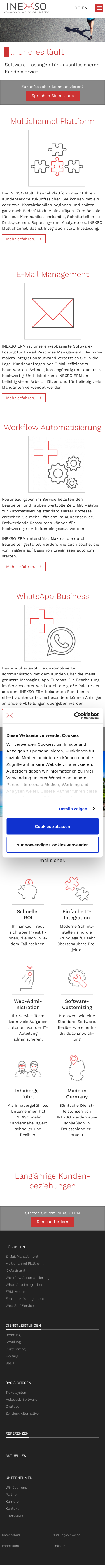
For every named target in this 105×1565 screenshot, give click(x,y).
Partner (12, 1494)
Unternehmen (19, 1478)
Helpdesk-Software (21, 1399)
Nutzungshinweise (66, 1535)
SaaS (10, 1363)
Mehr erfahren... (22, 239)
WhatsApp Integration (24, 1285)
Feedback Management (25, 1298)
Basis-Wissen (18, 1383)
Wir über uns (16, 1487)
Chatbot (12, 1406)
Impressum (15, 1515)
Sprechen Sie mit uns (53, 95)
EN (84, 8)
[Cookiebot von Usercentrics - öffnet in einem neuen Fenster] (75, 715)
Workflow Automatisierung (27, 1278)
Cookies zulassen (52, 826)
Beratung (13, 1335)
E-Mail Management (22, 1256)
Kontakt (12, 1508)
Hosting (12, 1356)
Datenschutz (11, 1535)
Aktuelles (16, 1456)
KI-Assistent (15, 1270)
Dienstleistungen (23, 1325)
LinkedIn (59, 1546)
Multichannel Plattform (25, 1263)
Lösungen (15, 1247)
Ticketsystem (16, 1392)
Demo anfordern (52, 1221)
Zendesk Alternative (22, 1413)
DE (77, 8)
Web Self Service (20, 1305)
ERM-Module (16, 1291)
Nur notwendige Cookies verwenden (52, 844)
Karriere (12, 1501)
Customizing (15, 1349)
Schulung (13, 1342)
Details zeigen (73, 808)
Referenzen (17, 1433)
